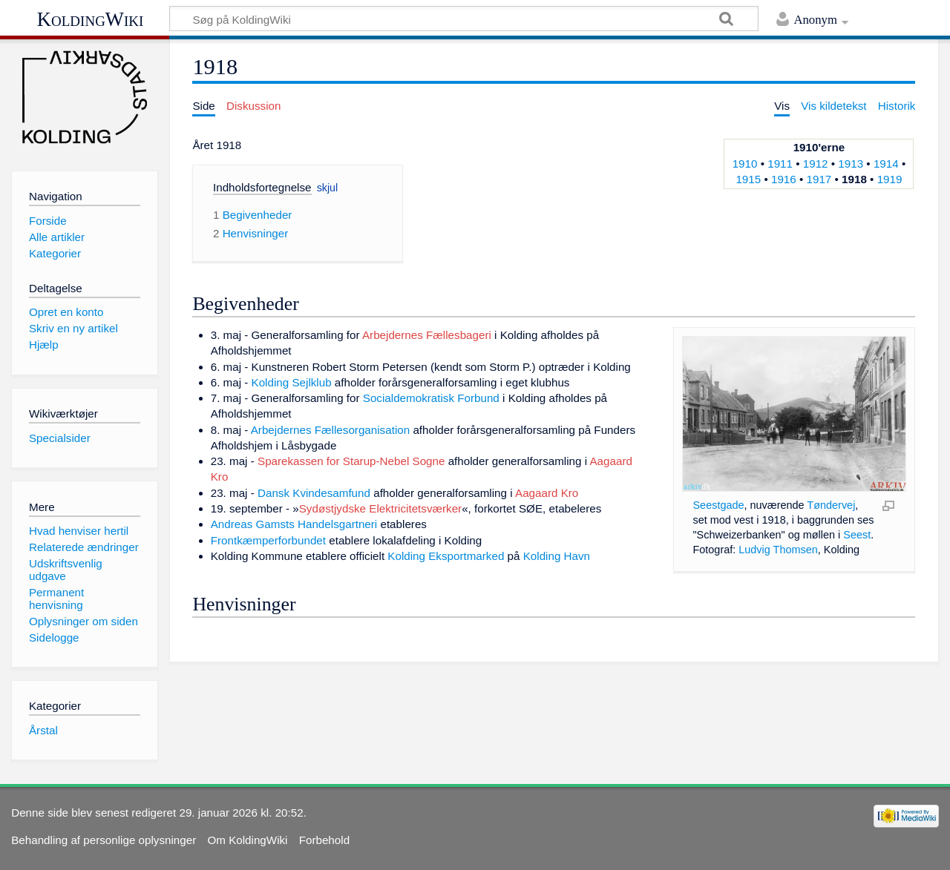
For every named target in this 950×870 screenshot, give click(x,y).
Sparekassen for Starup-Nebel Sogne (351, 461)
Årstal (43, 730)
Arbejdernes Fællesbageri (426, 335)
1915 (748, 179)
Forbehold (324, 840)
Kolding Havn (556, 556)
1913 (850, 163)
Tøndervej (831, 505)
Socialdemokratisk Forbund (431, 398)
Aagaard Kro (546, 493)
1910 (745, 163)
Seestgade (718, 505)
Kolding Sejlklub (292, 382)
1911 (780, 163)
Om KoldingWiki (247, 840)
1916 (783, 179)
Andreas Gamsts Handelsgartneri (294, 524)
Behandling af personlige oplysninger (103, 840)
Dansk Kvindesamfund (314, 493)
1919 (889, 179)
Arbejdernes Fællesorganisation (330, 430)
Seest (857, 535)
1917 (819, 179)
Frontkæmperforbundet (268, 540)
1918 (854, 179)
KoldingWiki (90, 19)
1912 (815, 163)
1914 (886, 163)
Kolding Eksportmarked (445, 556)
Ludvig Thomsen (777, 550)
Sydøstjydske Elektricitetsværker (380, 508)
